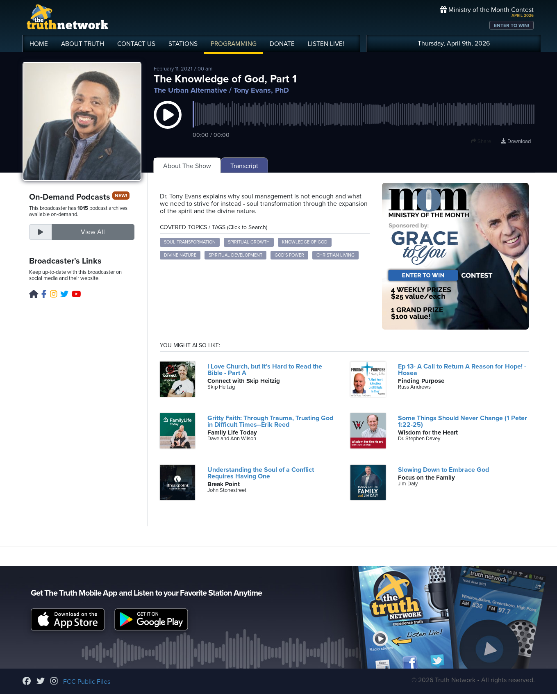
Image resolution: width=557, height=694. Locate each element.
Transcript (244, 166)
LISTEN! (326, 44)
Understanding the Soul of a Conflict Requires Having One (260, 473)
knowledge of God (304, 242)
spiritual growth (249, 242)
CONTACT (136, 44)
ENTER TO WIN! (511, 25)
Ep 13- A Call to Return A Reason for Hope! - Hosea (462, 369)
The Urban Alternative (190, 90)
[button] (168, 123)
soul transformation (190, 242)
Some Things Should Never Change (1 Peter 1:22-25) (462, 421)
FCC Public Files (86, 682)
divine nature (180, 255)
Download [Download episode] (516, 141)
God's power (289, 255)
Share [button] (481, 141)
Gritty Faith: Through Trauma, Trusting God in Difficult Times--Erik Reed (270, 421)
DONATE (282, 44)
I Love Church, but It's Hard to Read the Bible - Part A (264, 369)
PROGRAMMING (234, 44)
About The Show (187, 166)
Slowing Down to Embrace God (443, 470)
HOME (39, 44)
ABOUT (82, 44)
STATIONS (183, 44)
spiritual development (235, 255)
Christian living (335, 255)
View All (93, 232)
